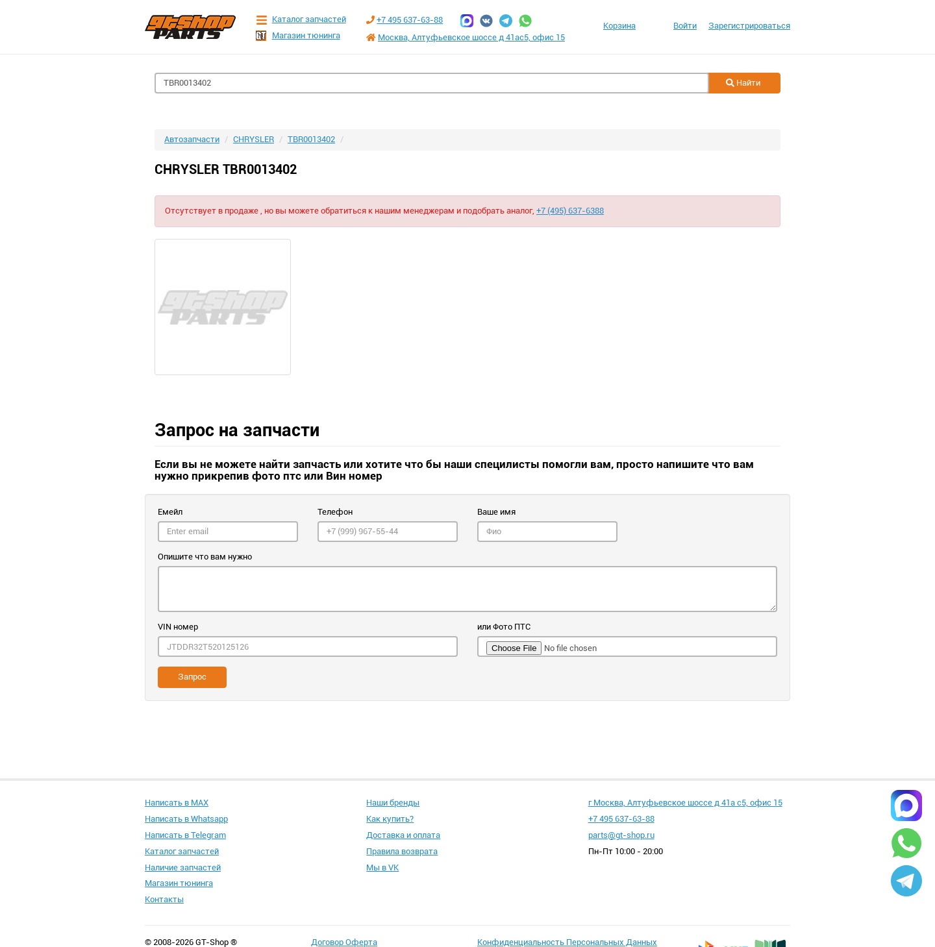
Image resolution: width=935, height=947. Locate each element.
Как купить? (390, 819)
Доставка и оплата (403, 835)
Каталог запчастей (301, 19)
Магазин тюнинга (298, 36)
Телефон (335, 512)
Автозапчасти (191, 139)
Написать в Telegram (185, 835)
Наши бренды (392, 802)
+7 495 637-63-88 (410, 20)
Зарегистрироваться (749, 26)
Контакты (164, 899)
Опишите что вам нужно (205, 556)
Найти (743, 83)
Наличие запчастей (183, 867)
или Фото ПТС (503, 627)
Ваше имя (496, 512)
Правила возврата (402, 851)
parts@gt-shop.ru (621, 835)
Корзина (619, 26)
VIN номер (178, 627)
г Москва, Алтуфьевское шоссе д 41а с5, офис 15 (685, 802)
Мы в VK (382, 867)
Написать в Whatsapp (186, 819)
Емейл (170, 512)
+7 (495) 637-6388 (570, 210)
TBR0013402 (311, 139)
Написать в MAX (176, 802)
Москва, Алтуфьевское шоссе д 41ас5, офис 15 (471, 37)
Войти (685, 26)
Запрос (192, 677)
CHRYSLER (253, 139)
